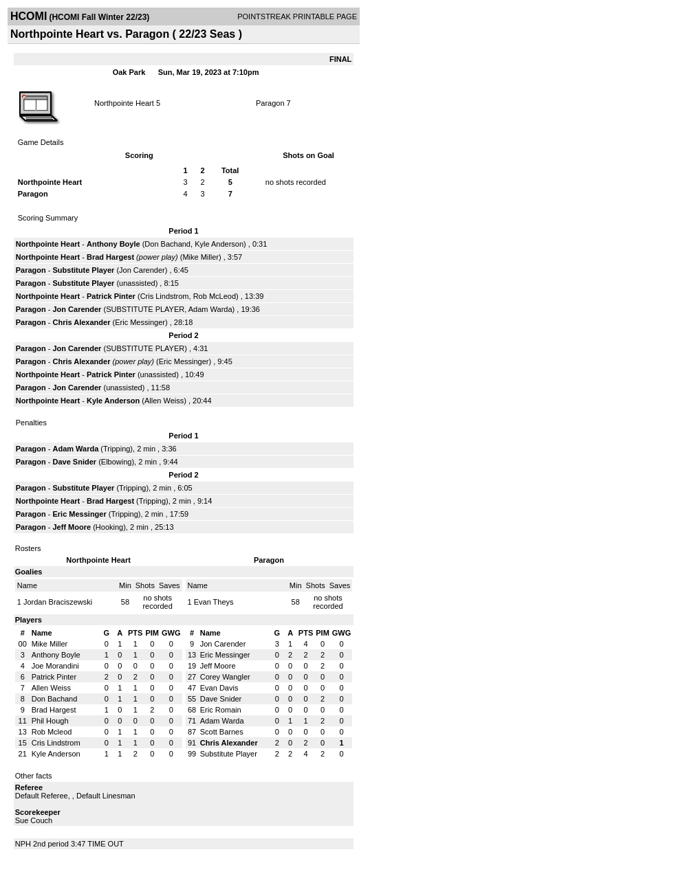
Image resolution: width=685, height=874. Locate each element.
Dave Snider (74, 462)
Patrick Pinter (111, 296)
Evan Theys (214, 602)
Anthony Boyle (113, 244)
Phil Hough (50, 721)
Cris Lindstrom (164, 296)
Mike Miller (200, 257)
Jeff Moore (71, 527)
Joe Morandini (55, 666)
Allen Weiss (164, 400)
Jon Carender (142, 270)
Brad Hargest (110, 257)
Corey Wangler (225, 677)
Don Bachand (167, 244)
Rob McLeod (214, 296)
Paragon (270, 103)
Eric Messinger (140, 322)
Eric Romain (220, 710)
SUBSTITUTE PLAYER (145, 309)
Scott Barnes (221, 732)
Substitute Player (83, 270)
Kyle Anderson (219, 244)
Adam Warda (210, 309)
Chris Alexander (81, 322)
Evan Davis (219, 688)
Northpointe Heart (124, 103)
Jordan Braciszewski (57, 602)
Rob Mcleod (52, 732)
